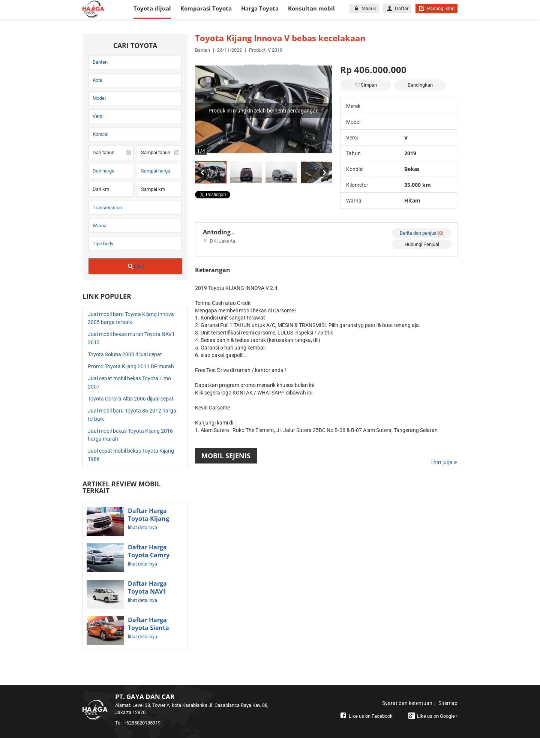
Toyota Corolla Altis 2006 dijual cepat (131, 399)
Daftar (397, 8)
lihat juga (444, 462)
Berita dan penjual (422, 233)
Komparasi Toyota (206, 8)
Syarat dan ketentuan (407, 703)
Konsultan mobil (311, 8)
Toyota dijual (152, 8)
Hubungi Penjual (422, 244)
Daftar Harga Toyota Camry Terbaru (149, 555)
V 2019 (275, 50)
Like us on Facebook (366, 716)
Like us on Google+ (432, 716)
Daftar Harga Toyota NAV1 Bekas (147, 592)
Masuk (364, 8)
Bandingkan (420, 85)
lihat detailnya (142, 527)
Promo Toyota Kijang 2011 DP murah (131, 366)
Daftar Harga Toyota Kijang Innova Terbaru (151, 519)
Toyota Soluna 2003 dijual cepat (125, 354)
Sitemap (448, 703)
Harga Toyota (260, 8)
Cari (135, 266)
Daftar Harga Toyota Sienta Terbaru (148, 628)
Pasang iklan (436, 8)
